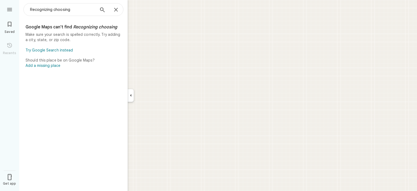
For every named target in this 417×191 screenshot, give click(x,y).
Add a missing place (43, 65)
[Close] (116, 10)
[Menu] (9, 9)
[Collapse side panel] (131, 95)
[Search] (102, 10)
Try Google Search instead (49, 50)
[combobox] (62, 9)
